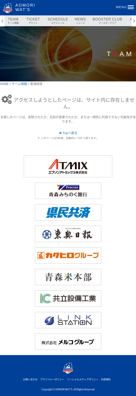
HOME (4, 83)
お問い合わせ (30, 379)
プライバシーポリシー (52, 379)
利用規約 (106, 379)
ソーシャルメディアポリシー (82, 379)
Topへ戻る (70, 132)
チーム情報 (20, 83)
